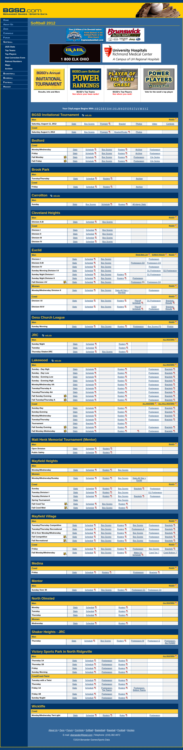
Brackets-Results (170, 302)
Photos (139, 124)
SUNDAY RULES (158, 255)
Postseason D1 (138, 590)
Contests (170, 124)
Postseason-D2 (138, 263)
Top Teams (10, 50)
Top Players (10, 54)
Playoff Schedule (136, 302)
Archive (8, 69)
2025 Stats (10, 47)
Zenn (5, 28)
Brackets (169, 369)
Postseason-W (137, 641)
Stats (74, 124)
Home (6, 20)
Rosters (121, 149)
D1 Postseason (154, 270)
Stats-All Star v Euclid (139, 479)
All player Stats (139, 204)
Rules (122, 715)
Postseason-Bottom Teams (139, 689)
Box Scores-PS (154, 326)
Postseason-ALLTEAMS (170, 642)
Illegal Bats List (142, 255)
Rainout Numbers (13, 61)
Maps (7, 65)
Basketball (9, 73)
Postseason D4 (154, 282)
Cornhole (8, 33)
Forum (6, 37)
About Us (8, 24)
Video (154, 124)
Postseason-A (138, 529)
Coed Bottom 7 (170, 553)
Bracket (122, 124)
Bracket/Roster (121, 132)
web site (88, 115)
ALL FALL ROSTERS (166, 404)
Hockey (7, 86)
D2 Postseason (170, 270)
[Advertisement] (14, 164)
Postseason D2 (155, 590)
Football (8, 82)
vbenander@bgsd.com (81, 735)
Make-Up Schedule (137, 554)
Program (104, 124)
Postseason (155, 149)
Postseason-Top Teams (106, 689)
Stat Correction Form (15, 58)
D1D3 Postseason (154, 308)
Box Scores (89, 124)
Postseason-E (154, 641)
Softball (8, 42)
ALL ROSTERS (168, 339)
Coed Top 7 (154, 553)
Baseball (8, 77)
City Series (155, 157)
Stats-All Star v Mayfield (122, 291)
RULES (171, 119)
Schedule (89, 149)
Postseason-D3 (154, 263)
